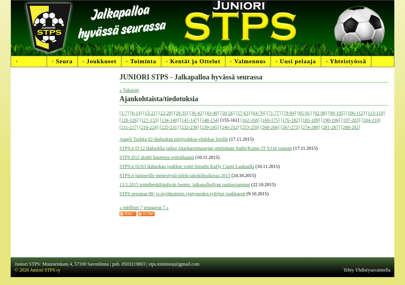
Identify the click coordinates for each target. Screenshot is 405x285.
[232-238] (189, 127)
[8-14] (136, 113)
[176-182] (290, 120)
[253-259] (249, 127)
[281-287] (330, 127)
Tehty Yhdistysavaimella (366, 270)
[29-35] (181, 113)
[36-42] (196, 113)
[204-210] (370, 120)
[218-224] (149, 127)
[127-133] (149, 120)
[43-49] (212, 113)
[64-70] (258, 113)
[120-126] (128, 120)
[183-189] (310, 120)
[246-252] (229, 127)
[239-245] (209, 127)
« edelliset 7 (130, 207)
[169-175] (270, 120)
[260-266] (270, 127)
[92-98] (320, 113)
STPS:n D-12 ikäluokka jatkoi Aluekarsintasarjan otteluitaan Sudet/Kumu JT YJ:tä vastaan (205, 148)
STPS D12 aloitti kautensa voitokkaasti (156, 157)
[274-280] (310, 127)
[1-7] (124, 113)
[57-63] (243, 113)
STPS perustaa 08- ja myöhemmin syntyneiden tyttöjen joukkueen (182, 193)
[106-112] (355, 113)
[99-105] (336, 113)
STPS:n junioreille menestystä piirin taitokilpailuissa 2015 (174, 175)
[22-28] (166, 113)
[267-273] (290, 127)
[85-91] (304, 113)
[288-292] (350, 127)
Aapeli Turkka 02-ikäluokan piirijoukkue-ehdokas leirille (173, 139)
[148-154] (209, 120)
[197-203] (350, 120)
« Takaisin (129, 90)
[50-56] (227, 113)
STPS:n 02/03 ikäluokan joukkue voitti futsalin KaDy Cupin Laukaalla (186, 166)
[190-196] (330, 120)
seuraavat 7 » (156, 207)
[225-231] (169, 127)
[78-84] (289, 113)
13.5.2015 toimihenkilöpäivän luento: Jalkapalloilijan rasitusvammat (184, 184)
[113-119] (375, 113)
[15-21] (150, 113)
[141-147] (189, 120)
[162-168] (249, 120)
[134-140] (169, 120)
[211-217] (128, 127)
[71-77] (274, 113)
